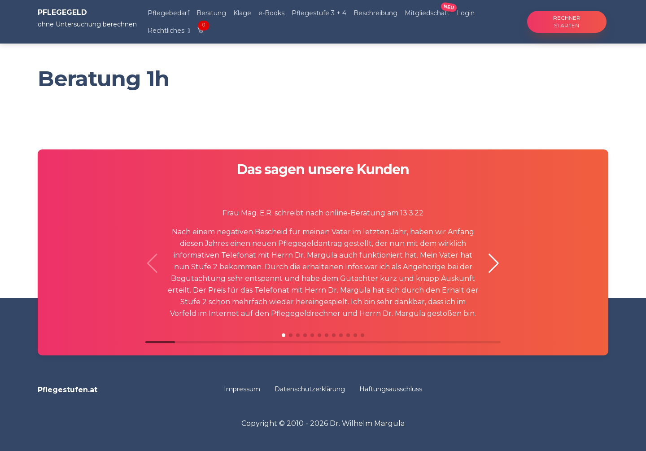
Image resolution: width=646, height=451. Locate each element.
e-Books (271, 13)
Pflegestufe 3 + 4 (319, 13)
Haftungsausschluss (390, 389)
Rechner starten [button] (567, 21)
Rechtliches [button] (167, 30)
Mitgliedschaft (427, 13)
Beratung (211, 13)
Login (466, 13)
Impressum (242, 389)
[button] (494, 263)
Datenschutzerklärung (310, 389)
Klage (242, 13)
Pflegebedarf (168, 13)
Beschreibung (375, 13)
